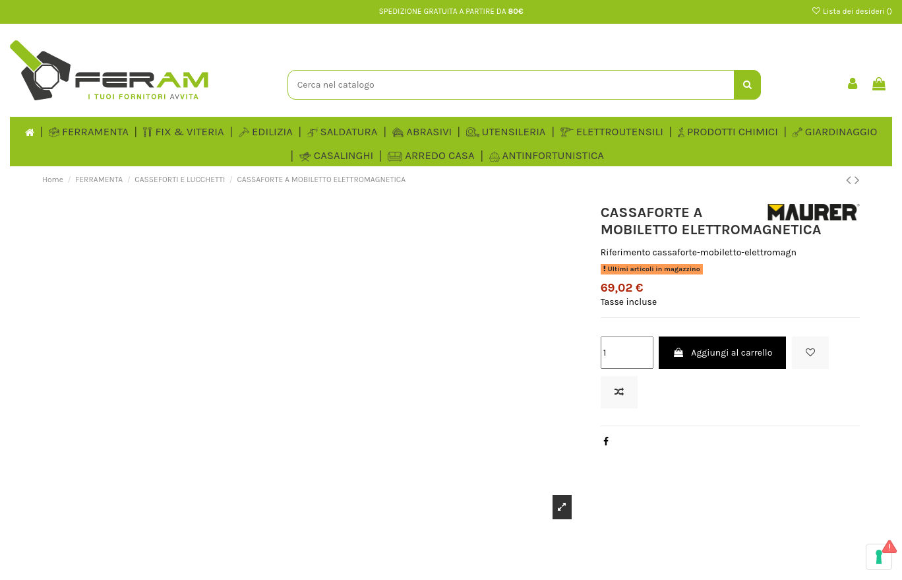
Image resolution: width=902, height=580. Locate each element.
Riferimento (626, 252)
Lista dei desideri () (851, 11)
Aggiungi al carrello (722, 352)
